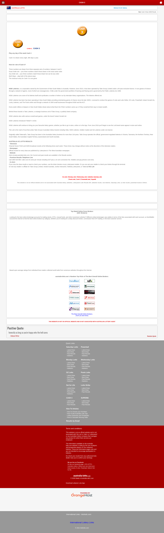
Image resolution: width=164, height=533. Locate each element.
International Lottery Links (82, 522)
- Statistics (69, 355)
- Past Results (70, 354)
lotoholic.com (86, 514)
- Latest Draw (70, 350)
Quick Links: (70, 343)
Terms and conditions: (74, 428)
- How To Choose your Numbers (76, 412)
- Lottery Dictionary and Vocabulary (77, 415)
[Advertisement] (82, 17)
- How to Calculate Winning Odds (77, 417)
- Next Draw (70, 352)
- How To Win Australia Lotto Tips (77, 413)
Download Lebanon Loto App (75, 483)
